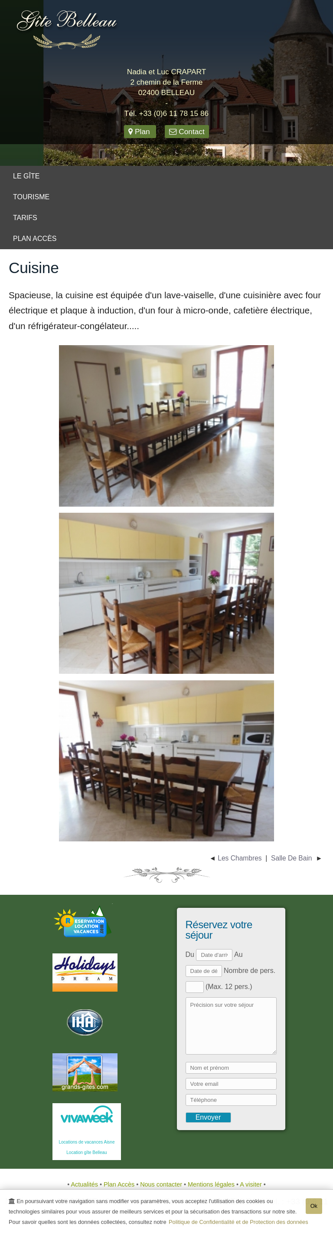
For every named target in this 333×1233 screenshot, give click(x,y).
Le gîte (26, 176)
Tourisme (31, 197)
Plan (140, 131)
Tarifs (25, 217)
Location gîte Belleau (86, 1152)
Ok (313, 1206)
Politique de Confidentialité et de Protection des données (238, 1223)
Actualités (85, 1184)
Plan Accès (34, 238)
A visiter (251, 1184)
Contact (186, 131)
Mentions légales (212, 1184)
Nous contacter (162, 1184)
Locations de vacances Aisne (87, 1142)
